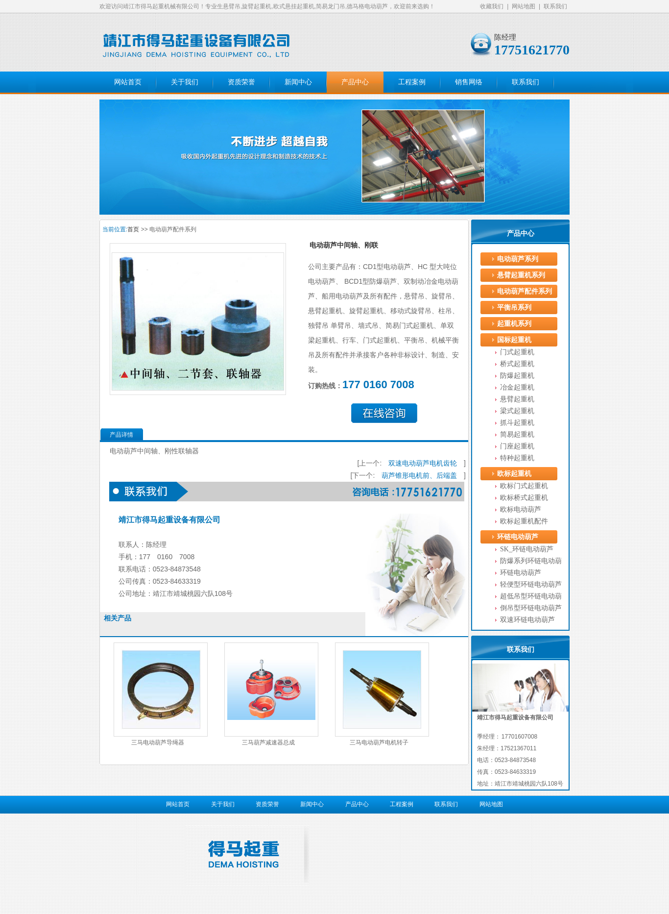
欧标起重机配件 (524, 521)
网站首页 (128, 82)
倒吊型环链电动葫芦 (531, 608)
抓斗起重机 (517, 422)
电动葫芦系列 (517, 259)
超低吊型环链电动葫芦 (531, 597)
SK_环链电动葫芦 (526, 549)
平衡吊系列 (514, 307)
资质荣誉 (241, 82)
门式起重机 (517, 352)
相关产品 (117, 618)
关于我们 (184, 82)
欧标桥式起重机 (524, 497)
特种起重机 (517, 458)
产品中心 (355, 82)
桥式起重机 (517, 364)
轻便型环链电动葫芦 (531, 584)
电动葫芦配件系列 (524, 291)
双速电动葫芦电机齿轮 (422, 463)
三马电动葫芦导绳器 (157, 742)
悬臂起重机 (517, 399)
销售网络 (468, 82)
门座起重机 (517, 446)
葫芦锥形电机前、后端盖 (419, 475)
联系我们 (555, 6)
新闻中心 (298, 82)
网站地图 (523, 6)
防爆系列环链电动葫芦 (531, 562)
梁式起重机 (517, 411)
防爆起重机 (517, 375)
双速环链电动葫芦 (527, 619)
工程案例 (412, 82)
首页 (133, 229)
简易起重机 (517, 434)
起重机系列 (514, 323)
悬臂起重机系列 (521, 275)
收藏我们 (491, 6)
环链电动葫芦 (517, 537)
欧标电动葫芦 (520, 509)
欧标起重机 (514, 473)
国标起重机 (514, 340)
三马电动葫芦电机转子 (379, 742)
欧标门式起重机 (524, 486)
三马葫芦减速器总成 (268, 742)
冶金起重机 (517, 387)
